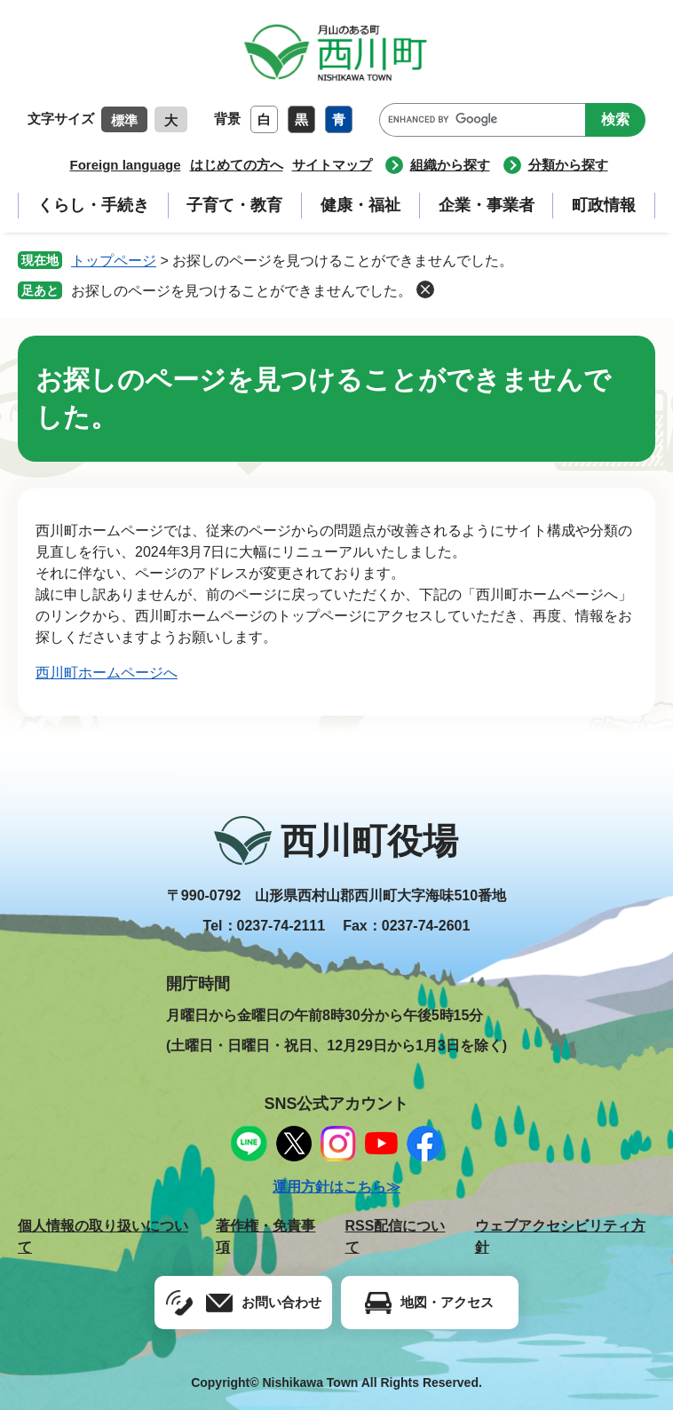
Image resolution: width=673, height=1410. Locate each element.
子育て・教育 (234, 205)
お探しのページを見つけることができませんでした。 (241, 290)
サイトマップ (332, 164)
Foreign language (124, 164)
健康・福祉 (360, 205)
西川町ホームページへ (107, 672)
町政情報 (604, 205)
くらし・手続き (93, 205)
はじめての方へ (236, 164)
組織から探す (450, 164)
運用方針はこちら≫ (336, 1186)
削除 (425, 289)
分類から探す (568, 164)
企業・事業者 (486, 205)
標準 (124, 120)
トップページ (113, 260)
